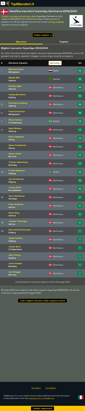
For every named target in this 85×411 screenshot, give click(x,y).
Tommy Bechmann (17, 94)
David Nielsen (15, 128)
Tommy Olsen (15, 187)
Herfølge (13, 198)
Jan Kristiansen (16, 179)
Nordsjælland (15, 190)
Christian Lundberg (18, 103)
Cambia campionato (42, 408)
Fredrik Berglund (17, 170)
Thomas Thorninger (18, 221)
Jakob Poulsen (16, 238)
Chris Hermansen (17, 196)
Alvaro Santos (15, 120)
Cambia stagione (43, 35)
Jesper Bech (15, 246)
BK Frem (12, 156)
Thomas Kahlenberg (18, 162)
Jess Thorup (14, 255)
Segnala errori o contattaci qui (41, 398)
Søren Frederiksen (17, 145)
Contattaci (51, 388)
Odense (12, 80)
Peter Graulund (16, 204)
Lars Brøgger (15, 272)
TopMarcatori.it (22, 4)
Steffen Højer (15, 86)
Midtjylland (14, 72)
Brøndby (13, 165)
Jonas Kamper (15, 263)
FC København (15, 122)
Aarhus (12, 207)
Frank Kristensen (17, 111)
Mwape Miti (14, 77)
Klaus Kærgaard (16, 136)
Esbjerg (12, 97)
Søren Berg (14, 213)
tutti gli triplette (56, 22)
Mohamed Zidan (16, 69)
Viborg (12, 139)
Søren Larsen (15, 153)
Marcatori (21, 41)
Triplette (63, 41)
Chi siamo (36, 388)
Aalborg (12, 105)
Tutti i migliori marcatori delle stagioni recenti (42, 300)
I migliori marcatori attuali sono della (18, 16)
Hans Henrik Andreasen (20, 229)
